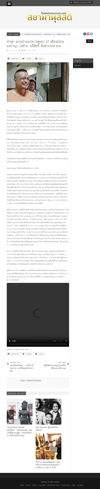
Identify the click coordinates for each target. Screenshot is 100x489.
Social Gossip (66, 485)
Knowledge (42, 485)
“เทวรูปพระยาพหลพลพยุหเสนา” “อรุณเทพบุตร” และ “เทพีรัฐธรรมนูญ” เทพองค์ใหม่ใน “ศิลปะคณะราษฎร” (55, 34)
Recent (78, 65)
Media (73, 485)
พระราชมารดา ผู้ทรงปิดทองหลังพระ (47, 428)
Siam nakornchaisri (30, 380)
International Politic (53, 485)
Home (22, 485)
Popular (78, 60)
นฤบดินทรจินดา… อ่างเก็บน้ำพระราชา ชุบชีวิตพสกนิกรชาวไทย (22, 366)
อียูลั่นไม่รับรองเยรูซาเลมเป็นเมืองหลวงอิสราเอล (54, 365)
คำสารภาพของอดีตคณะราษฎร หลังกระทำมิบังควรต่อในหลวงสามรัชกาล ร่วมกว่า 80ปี (48, 464)
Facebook (80, 485)
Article (34, 485)
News (25, 50)
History (28, 485)
